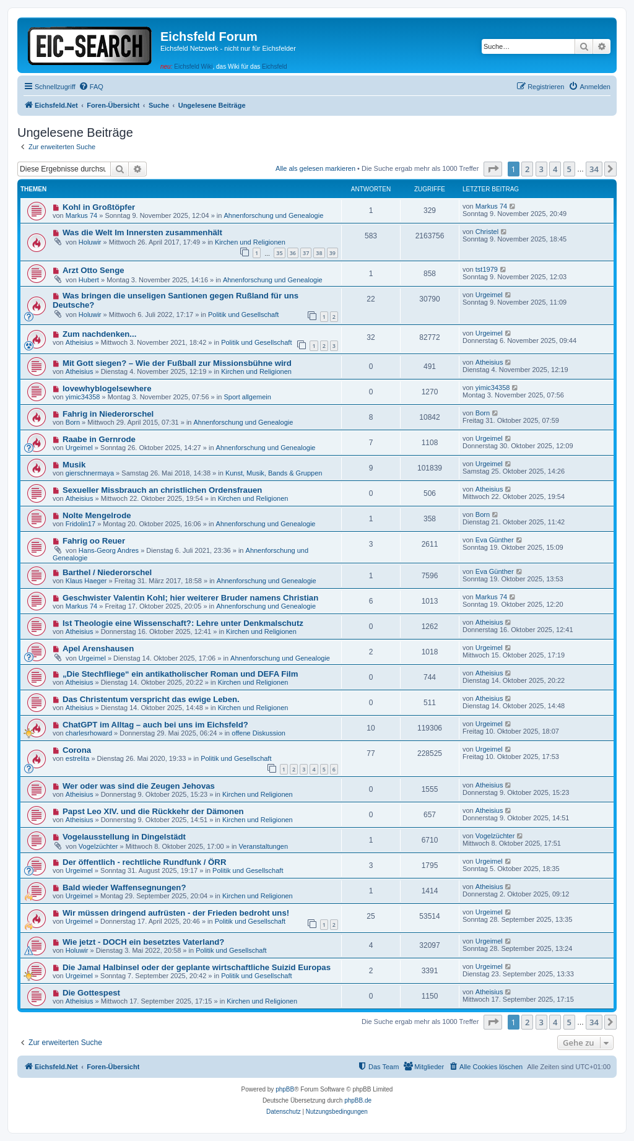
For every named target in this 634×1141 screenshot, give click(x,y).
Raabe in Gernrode (99, 439)
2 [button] (527, 169)
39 (332, 253)
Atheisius (79, 342)
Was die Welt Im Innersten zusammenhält (142, 232)
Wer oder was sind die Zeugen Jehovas (139, 786)
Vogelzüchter (98, 846)
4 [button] (555, 169)
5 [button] (569, 169)
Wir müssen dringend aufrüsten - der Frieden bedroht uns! (176, 913)
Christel (487, 231)
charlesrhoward (89, 733)
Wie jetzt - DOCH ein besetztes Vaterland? (144, 942)
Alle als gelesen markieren (315, 168)
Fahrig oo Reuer (94, 540)
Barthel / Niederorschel (107, 572)
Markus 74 (81, 215)
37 (306, 253)
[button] (493, 169)
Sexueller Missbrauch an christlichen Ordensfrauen (162, 490)
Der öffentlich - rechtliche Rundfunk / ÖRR (145, 862)
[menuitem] (91, 86)
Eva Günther (495, 540)
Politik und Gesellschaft (243, 314)
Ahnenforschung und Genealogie (273, 215)
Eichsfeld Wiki (193, 66)
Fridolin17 (80, 523)
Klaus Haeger (86, 580)
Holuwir (90, 242)
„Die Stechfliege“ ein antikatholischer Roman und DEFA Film (180, 674)
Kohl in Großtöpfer (99, 207)
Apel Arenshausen (98, 648)
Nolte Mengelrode (97, 515)
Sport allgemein (247, 397)
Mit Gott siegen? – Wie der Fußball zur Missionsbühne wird (177, 363)
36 (293, 253)
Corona (77, 750)
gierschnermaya (90, 473)
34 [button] (594, 169)
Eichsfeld (274, 66)
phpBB (285, 1089)
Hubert (89, 280)
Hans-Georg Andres (109, 550)
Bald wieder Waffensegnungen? (124, 887)
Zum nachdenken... (99, 334)
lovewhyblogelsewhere (107, 388)
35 (279, 253)
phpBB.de (357, 1100)
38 (319, 253)
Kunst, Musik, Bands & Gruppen (274, 473)
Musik (74, 464)
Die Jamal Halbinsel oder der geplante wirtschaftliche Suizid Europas (197, 967)
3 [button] (541, 169)
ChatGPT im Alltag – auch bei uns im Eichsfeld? (155, 724)
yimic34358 (83, 397)
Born (73, 422)
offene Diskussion (258, 733)
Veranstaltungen (264, 846)
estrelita (78, 758)
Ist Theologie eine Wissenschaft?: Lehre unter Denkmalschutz (183, 623)
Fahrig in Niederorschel (108, 414)
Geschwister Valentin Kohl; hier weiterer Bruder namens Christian (190, 597)
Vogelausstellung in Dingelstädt (124, 836)
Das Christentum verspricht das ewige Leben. (151, 699)
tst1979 (487, 269)
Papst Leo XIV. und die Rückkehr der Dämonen (153, 811)
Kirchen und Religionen (250, 242)
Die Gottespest (91, 992)
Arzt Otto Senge (93, 270)
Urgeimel (489, 294)
